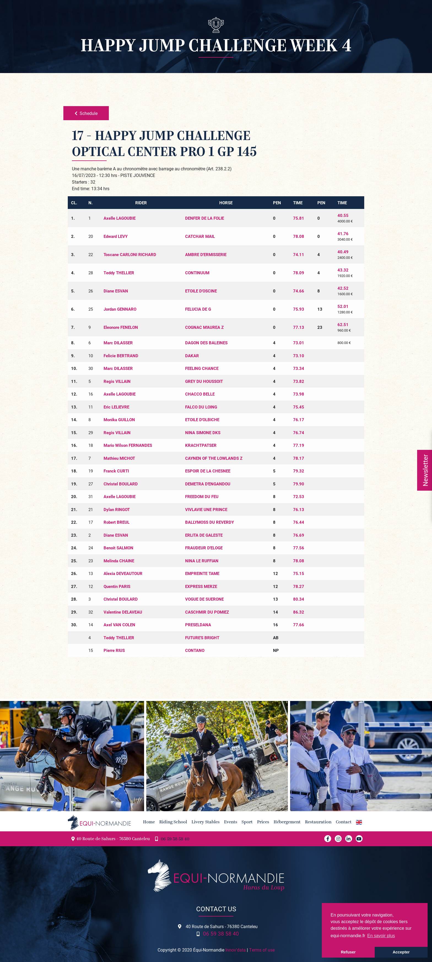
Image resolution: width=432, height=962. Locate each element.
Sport (247, 822)
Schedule (86, 113)
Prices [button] (263, 822)
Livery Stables (205, 822)
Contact (344, 822)
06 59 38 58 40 (175, 839)
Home (149, 822)
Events (230, 822)
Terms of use (262, 950)
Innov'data (235, 950)
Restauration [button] (318, 822)
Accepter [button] (401, 952)
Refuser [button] (348, 952)
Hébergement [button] (287, 822)
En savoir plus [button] (381, 935)
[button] (359, 822)
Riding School (173, 822)
